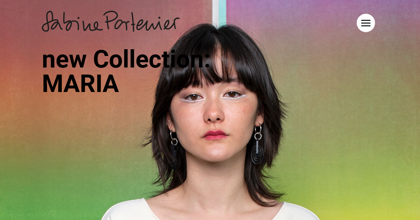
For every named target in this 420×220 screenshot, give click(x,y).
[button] (366, 23)
